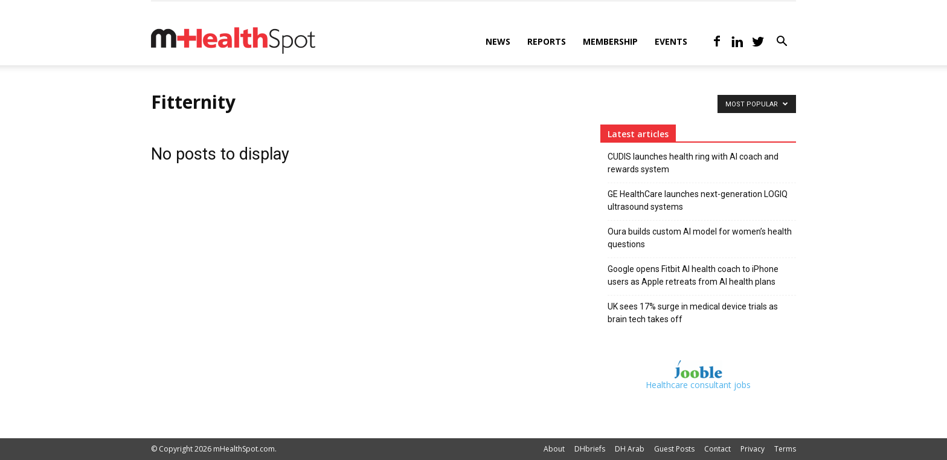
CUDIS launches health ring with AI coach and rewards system (693, 163)
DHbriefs (589, 449)
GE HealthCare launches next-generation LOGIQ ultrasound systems (698, 200)
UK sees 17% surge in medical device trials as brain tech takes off (693, 313)
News (498, 41)
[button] (781, 42)
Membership (610, 41)
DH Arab (629, 449)
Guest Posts (674, 449)
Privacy (752, 449)
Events (671, 41)
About (554, 449)
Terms (785, 449)
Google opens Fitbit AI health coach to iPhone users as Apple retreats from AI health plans (693, 275)
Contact (717, 449)
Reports (546, 41)
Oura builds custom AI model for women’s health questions (700, 238)
